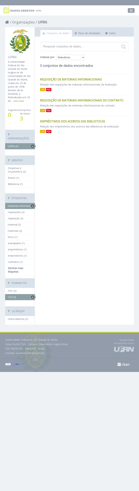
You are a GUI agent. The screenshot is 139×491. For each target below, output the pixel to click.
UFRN (42, 22)
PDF (49, 89)
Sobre (110, 33)
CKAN (123, 364)
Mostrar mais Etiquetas (15, 269)
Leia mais (18, 101)
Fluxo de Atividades (87, 33)
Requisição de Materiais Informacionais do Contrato (81, 100)
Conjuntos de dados (56, 33)
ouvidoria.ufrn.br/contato (30, 353)
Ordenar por (47, 57)
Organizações (23, 22)
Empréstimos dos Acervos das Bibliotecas (72, 121)
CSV (43, 89)
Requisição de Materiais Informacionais (71, 79)
